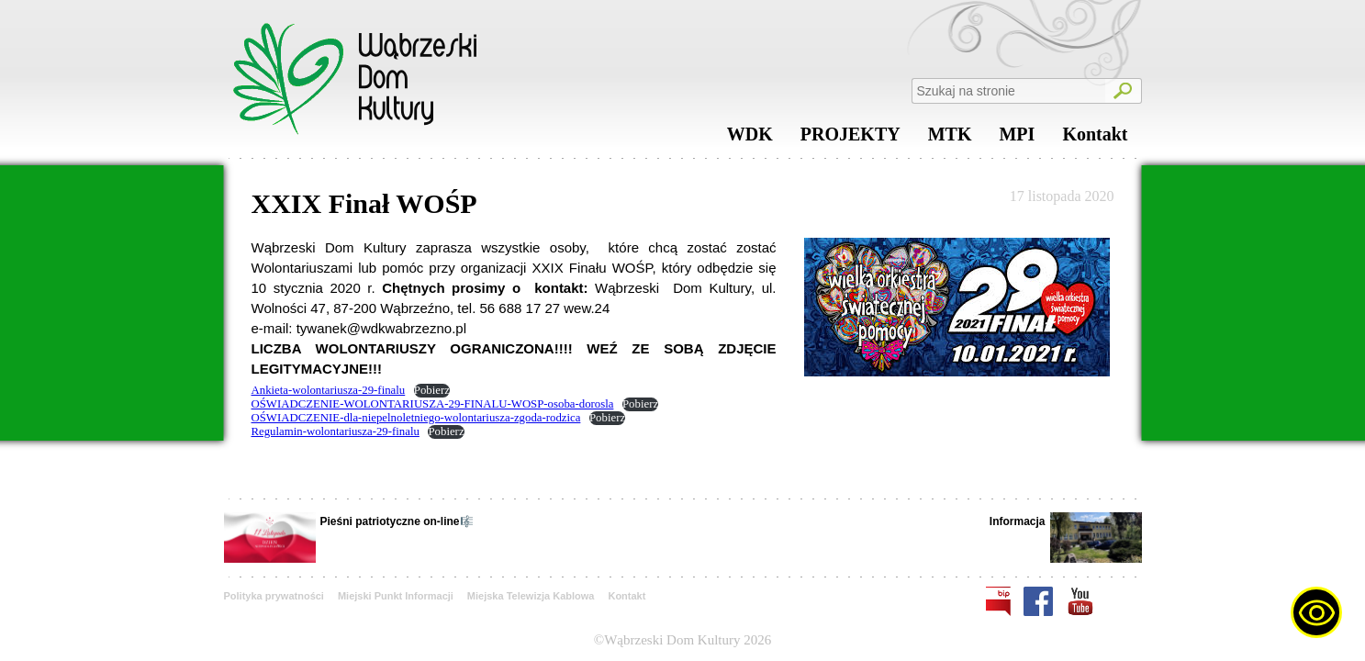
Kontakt (1094, 138)
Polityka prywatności (274, 595)
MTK (950, 138)
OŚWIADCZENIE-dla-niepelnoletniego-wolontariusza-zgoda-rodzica (416, 417)
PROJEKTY (850, 138)
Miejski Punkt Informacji (395, 595)
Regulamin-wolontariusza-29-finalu (336, 431)
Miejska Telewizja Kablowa (531, 595)
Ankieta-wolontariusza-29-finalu (329, 390)
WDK (750, 138)
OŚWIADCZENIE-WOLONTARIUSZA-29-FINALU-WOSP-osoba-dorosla (433, 404)
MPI (1017, 138)
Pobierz (432, 390)
